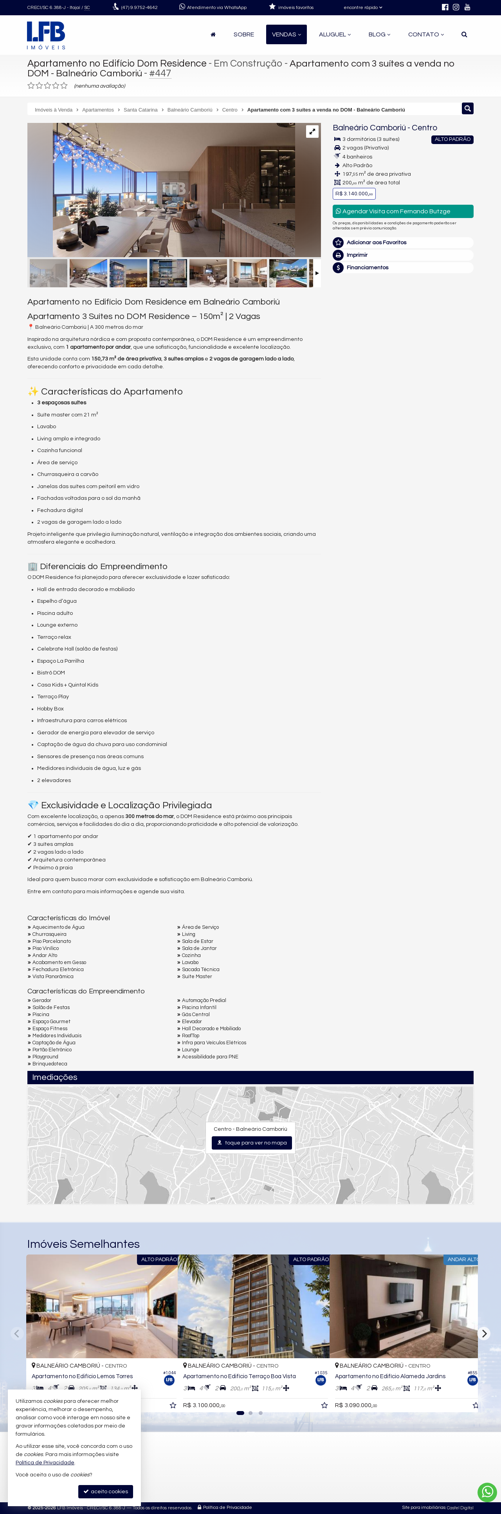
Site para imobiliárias (423, 1508)
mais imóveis (403, 394)
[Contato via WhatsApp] (487, 1492)
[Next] (483, 1333)
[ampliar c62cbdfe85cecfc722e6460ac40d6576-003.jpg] (161, 191)
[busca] (464, 34)
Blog (379, 34)
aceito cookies (105, 1491)
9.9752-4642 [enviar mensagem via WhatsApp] (139, 7)
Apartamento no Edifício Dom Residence (118, 63)
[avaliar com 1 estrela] (31, 86)
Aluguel (335, 34)
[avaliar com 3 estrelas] (47, 86)
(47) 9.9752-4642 (403, 370)
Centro (424, 128)
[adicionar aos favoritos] (163, 1399)
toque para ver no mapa (252, 1143)
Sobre (244, 34)
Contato (426, 34)
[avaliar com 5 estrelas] (64, 86)
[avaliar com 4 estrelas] (55, 86)
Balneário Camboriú (369, 128)
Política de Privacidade (227, 1507)
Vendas (286, 34)
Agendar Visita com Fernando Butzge (393, 211)
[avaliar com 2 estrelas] (39, 86)
